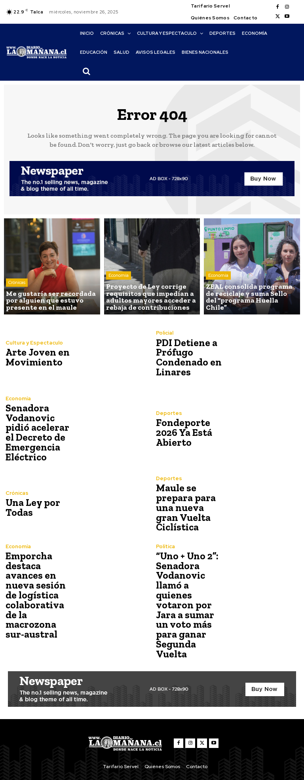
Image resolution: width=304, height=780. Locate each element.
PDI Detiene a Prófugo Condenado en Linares (187, 357)
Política (165, 546)
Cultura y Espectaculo (34, 343)
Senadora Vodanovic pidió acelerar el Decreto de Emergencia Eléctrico (36, 432)
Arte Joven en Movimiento (35, 357)
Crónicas (16, 284)
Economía (118, 278)
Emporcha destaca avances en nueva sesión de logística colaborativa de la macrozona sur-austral (40, 589)
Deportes (169, 413)
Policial (164, 333)
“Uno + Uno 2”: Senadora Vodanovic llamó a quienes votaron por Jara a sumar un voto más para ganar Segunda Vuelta (190, 594)
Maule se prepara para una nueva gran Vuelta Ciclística (190, 507)
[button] (86, 71)
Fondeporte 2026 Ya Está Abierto (183, 432)
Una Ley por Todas (31, 507)
